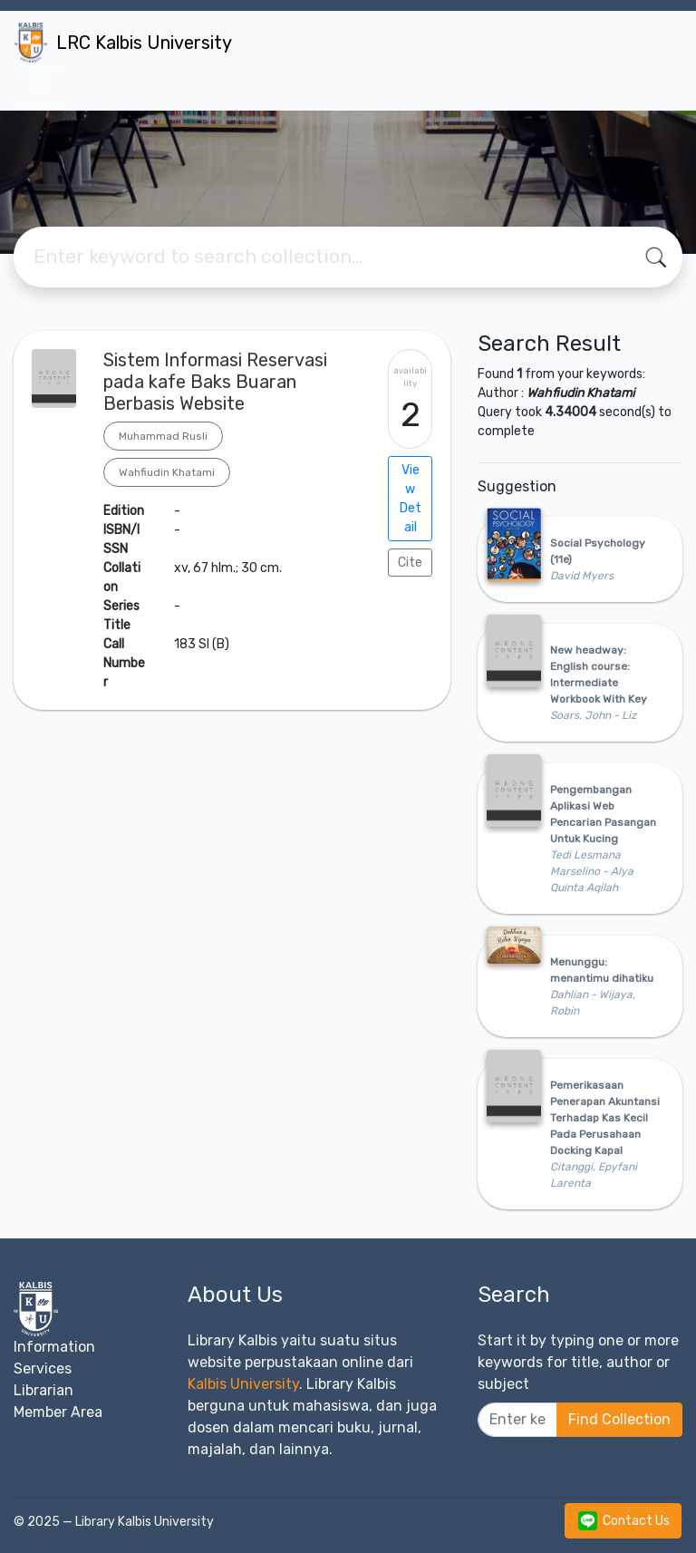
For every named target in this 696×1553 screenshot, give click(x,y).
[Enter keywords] (517, 1420)
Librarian (43, 1390)
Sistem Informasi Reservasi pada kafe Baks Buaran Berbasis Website (215, 381)
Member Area (58, 1412)
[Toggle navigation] (39, 85)
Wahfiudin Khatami (167, 472)
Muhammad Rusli (163, 436)
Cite (410, 562)
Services (43, 1368)
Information (54, 1346)
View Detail (410, 498)
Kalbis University (243, 1384)
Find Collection (619, 1419)
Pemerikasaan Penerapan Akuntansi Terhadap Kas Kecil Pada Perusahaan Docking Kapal (605, 1118)
